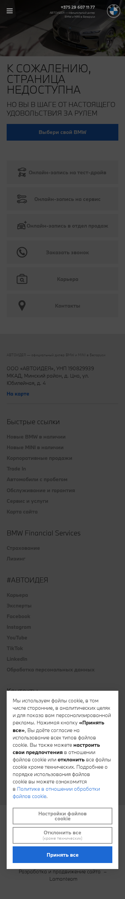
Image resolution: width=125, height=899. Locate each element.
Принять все (63, 854)
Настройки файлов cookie (62, 816)
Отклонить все (62, 835)
